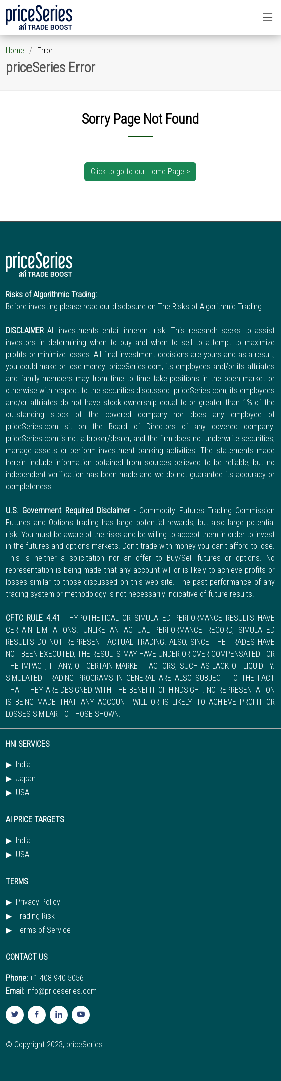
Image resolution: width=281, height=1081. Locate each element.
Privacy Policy (38, 902)
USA (23, 793)
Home (15, 50)
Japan (26, 779)
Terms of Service (43, 930)
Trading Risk (35, 916)
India (23, 765)
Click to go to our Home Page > (140, 171)
